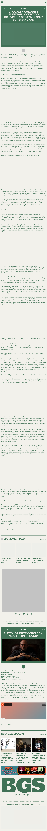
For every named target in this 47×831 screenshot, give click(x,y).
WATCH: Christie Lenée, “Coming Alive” (23, 560)
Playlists (15, 621)
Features (22, 621)
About (42, 621)
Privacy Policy (25, 623)
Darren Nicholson (9, 671)
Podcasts (29, 621)
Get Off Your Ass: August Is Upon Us (37, 560)
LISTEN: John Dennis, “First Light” (6, 560)
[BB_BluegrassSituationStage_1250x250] (23, 770)
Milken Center (13, 140)
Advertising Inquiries (13, 623)
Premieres (36, 621)
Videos (5, 621)
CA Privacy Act (35, 623)
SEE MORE (43, 539)
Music (23, 8)
